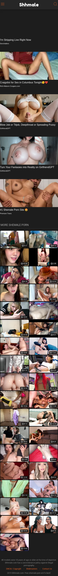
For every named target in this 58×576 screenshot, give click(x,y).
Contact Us (47, 569)
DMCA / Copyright (13, 569)
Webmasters (31, 569)
